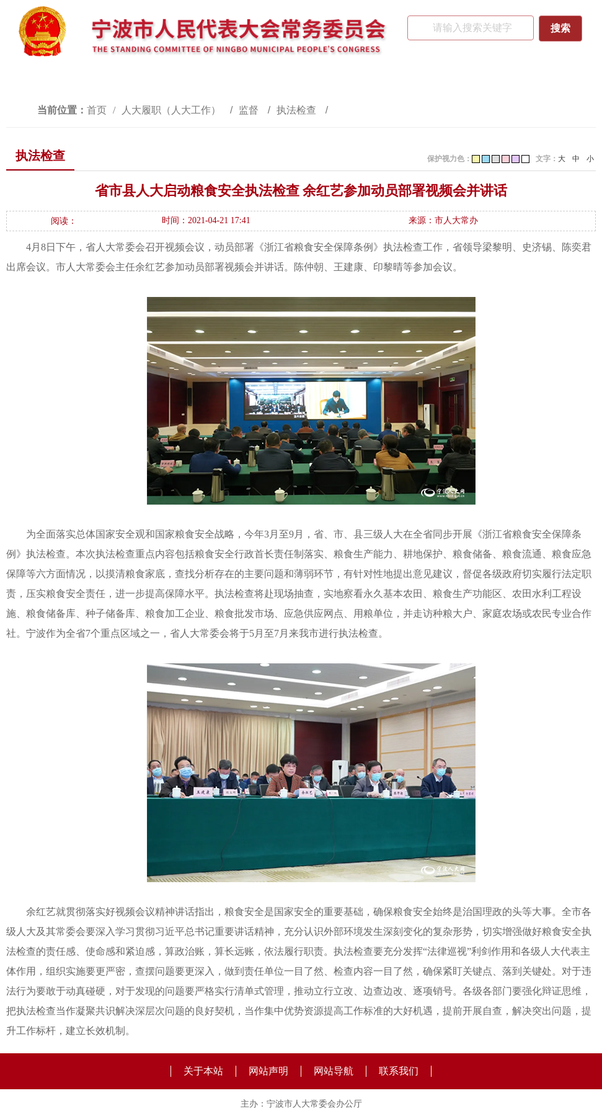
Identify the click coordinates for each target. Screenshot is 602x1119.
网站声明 (268, 1071)
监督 (250, 110)
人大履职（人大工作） (172, 110)
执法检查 (298, 110)
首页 (97, 110)
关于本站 (203, 1071)
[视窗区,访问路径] (301, 110)
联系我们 (398, 1071)
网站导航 (333, 1071)
